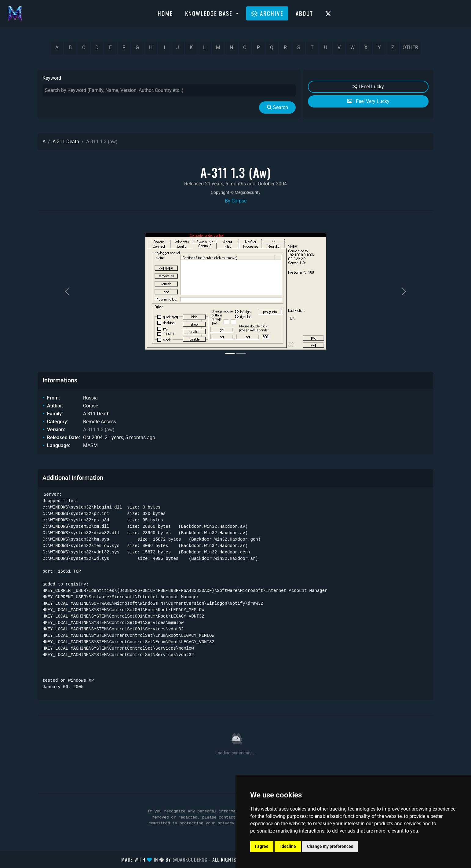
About (304, 13)
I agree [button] (261, 846)
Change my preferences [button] (330, 846)
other (410, 47)
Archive (267, 13)
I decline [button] (287, 846)
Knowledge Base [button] (209, 13)
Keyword (51, 78)
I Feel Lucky (368, 86)
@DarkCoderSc (190, 859)
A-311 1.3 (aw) (99, 429)
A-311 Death (66, 141)
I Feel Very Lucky (368, 101)
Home (165, 13)
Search (277, 107)
